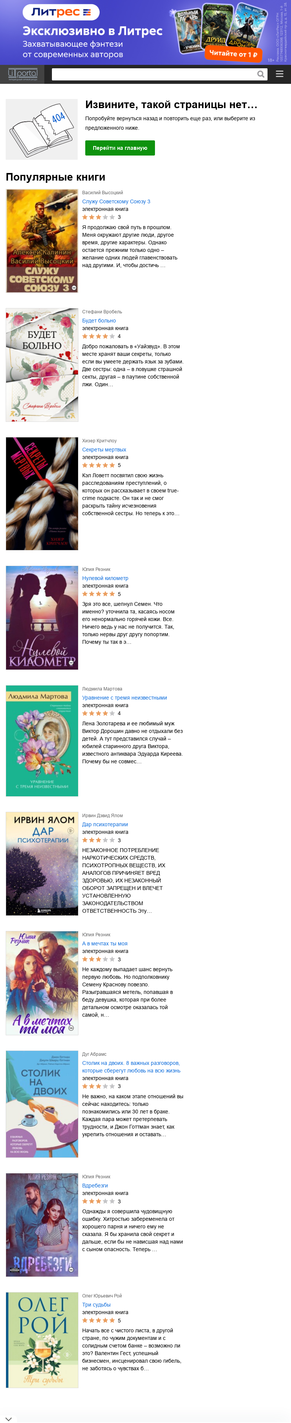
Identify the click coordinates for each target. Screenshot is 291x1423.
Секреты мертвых (104, 450)
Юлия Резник (96, 569)
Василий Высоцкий (102, 192)
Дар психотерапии (105, 824)
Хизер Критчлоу (99, 440)
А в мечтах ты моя (105, 943)
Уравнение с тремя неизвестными (124, 698)
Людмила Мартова (102, 689)
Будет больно (99, 321)
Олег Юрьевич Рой (102, 1296)
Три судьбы (96, 1305)
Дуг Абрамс (94, 1054)
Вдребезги (95, 1185)
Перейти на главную (120, 148)
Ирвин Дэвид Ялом (102, 815)
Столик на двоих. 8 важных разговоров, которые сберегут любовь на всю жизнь (131, 1067)
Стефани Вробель (102, 311)
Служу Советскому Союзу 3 (116, 201)
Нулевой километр (105, 578)
